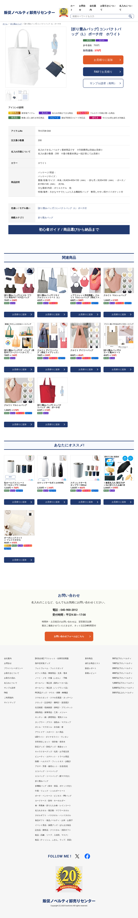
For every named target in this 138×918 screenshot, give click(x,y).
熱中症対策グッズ (42, 663)
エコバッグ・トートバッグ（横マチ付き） (53, 776)
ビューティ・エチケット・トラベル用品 (52, 756)
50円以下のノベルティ (121, 658)
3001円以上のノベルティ (123, 693)
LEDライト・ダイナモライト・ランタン (51, 737)
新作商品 (89, 658)
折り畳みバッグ (16, 24)
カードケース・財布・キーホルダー (50, 801)
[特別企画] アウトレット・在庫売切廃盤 (52, 658)
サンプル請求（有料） (103, 83)
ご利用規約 (8, 698)
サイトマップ (9, 702)
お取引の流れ (9, 678)
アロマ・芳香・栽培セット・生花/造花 (51, 766)
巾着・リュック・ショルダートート (50, 791)
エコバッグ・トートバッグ (46, 771)
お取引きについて (11, 673)
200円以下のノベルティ (122, 668)
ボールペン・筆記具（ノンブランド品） (52, 688)
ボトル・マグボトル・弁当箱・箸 (49, 727)
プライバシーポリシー (13, 668)
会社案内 (8, 658)
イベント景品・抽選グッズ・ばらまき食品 (53, 825)
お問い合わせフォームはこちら (69, 636)
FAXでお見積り (103, 71)
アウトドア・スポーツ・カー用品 (49, 732)
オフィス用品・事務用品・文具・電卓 (51, 673)
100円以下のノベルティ (122, 663)
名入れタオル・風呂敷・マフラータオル (52, 810)
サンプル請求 (9, 688)
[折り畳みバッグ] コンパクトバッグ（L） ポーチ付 (62, 208)
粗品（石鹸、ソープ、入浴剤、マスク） (52, 835)
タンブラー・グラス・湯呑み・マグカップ (53, 722)
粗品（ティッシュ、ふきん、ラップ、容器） (54, 840)
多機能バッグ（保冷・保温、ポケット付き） (54, 786)
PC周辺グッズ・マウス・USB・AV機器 (51, 693)
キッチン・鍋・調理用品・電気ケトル (51, 717)
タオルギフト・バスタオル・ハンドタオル (53, 815)
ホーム (5, 24)
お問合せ (8, 663)
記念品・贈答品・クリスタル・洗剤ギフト (53, 830)
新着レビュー (90, 673)
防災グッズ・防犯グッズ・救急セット (51, 747)
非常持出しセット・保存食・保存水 (50, 742)
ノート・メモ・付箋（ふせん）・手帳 (51, 678)
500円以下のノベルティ (122, 678)
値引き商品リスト (92, 663)
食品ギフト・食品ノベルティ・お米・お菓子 (54, 820)
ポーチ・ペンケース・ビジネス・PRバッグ (53, 796)
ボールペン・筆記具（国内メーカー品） (52, 683)
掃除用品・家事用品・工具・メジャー (51, 712)
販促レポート (90, 668)
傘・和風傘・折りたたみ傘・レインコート (53, 805)
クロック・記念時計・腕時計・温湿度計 (52, 702)
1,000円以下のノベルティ (123, 683)
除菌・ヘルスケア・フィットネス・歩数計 (53, 761)
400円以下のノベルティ (122, 673)
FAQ (6, 693)
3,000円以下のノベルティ (123, 688)
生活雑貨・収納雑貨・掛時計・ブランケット (54, 707)
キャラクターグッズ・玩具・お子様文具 (52, 751)
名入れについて (10, 683)
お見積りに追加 (103, 59)
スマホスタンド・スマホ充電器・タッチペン (54, 698)
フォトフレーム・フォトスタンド (49, 668)
